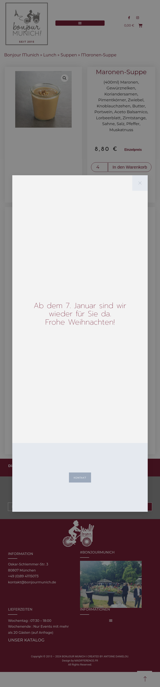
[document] (80, 343)
